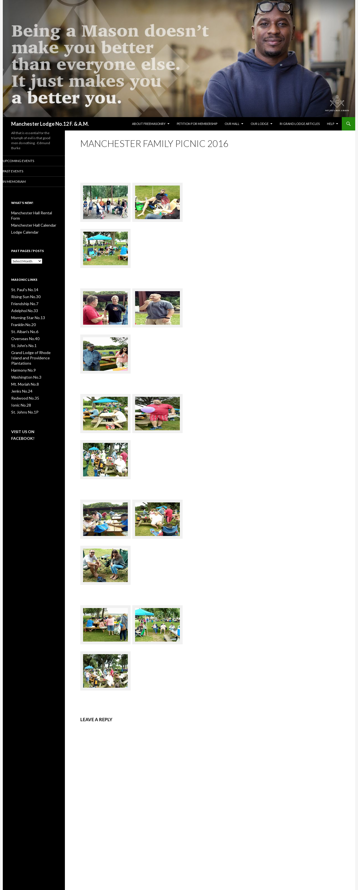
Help (330, 123)
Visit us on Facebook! (30, 415)
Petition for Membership (197, 123)
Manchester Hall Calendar (30, 220)
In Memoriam (21, 182)
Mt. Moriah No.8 (23, 369)
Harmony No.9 (22, 356)
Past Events (20, 171)
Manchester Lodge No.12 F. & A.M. (50, 124)
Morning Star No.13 (25, 311)
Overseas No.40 (23, 331)
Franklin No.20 (22, 317)
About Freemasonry (149, 123)
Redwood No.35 (23, 383)
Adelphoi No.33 (22, 304)
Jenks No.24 (20, 376)
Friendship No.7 (23, 297)
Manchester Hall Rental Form (33, 213)
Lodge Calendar (23, 227)
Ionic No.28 (19, 390)
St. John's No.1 (22, 338)
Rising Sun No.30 (23, 291)
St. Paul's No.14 (22, 284)
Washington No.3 (24, 363)
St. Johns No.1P (22, 396)
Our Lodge (259, 123)
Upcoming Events (25, 161)
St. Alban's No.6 (22, 324)
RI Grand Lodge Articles (300, 123)
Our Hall (232, 123)
